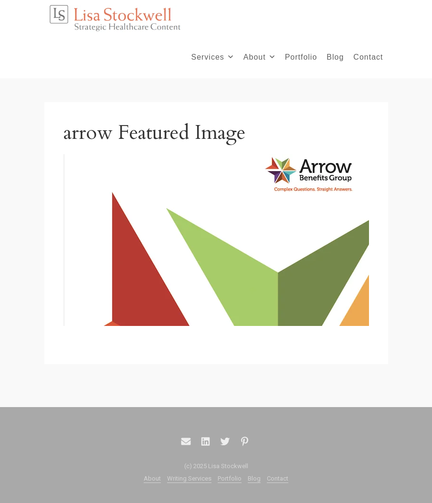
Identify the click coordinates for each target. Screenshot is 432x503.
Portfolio (301, 57)
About (258, 57)
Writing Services (189, 478)
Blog (335, 57)
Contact (368, 57)
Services (211, 57)
